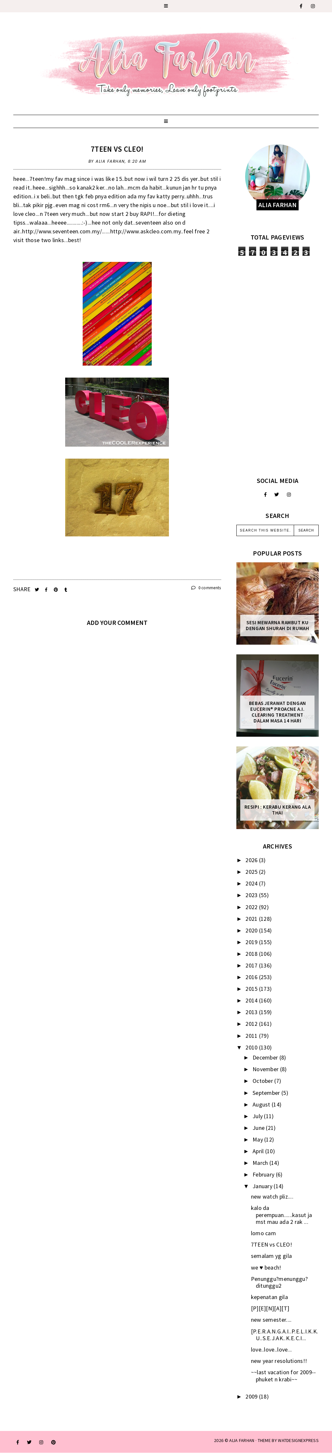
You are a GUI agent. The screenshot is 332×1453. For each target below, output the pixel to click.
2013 (252, 1012)
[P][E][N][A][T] (270, 1308)
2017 (252, 965)
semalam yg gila (271, 1256)
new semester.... (271, 1319)
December (266, 1057)
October (263, 1080)
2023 (252, 895)
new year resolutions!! (279, 1361)
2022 (252, 907)
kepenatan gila (269, 1297)
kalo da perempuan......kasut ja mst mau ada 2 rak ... (281, 1214)
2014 (252, 1000)
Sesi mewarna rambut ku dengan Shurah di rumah (277, 625)
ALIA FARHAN (241, 1440)
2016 (252, 977)
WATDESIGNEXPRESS (298, 1440)
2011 (252, 1035)
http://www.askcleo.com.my (145, 231)
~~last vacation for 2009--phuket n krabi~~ (283, 1375)
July (258, 1116)
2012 (252, 1023)
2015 (252, 988)
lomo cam (263, 1233)
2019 (252, 942)
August (262, 1104)
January (263, 1186)
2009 (252, 1396)
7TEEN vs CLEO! (117, 149)
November (266, 1069)
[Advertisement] (277, 366)
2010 (252, 1047)
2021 (252, 918)
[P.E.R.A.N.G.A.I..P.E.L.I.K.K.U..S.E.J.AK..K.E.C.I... (284, 1335)
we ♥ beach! (266, 1267)
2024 (252, 883)
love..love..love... (271, 1349)
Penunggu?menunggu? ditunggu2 (279, 1282)
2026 (252, 860)
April (259, 1151)
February (264, 1174)
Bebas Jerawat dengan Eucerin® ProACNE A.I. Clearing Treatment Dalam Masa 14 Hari (277, 712)
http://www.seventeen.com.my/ (61, 231)
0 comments (206, 588)
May (258, 1139)
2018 (252, 953)
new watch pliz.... (272, 1196)
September (267, 1092)
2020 (252, 930)
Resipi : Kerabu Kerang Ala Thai (277, 810)
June (259, 1127)
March (261, 1162)
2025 (252, 871)
